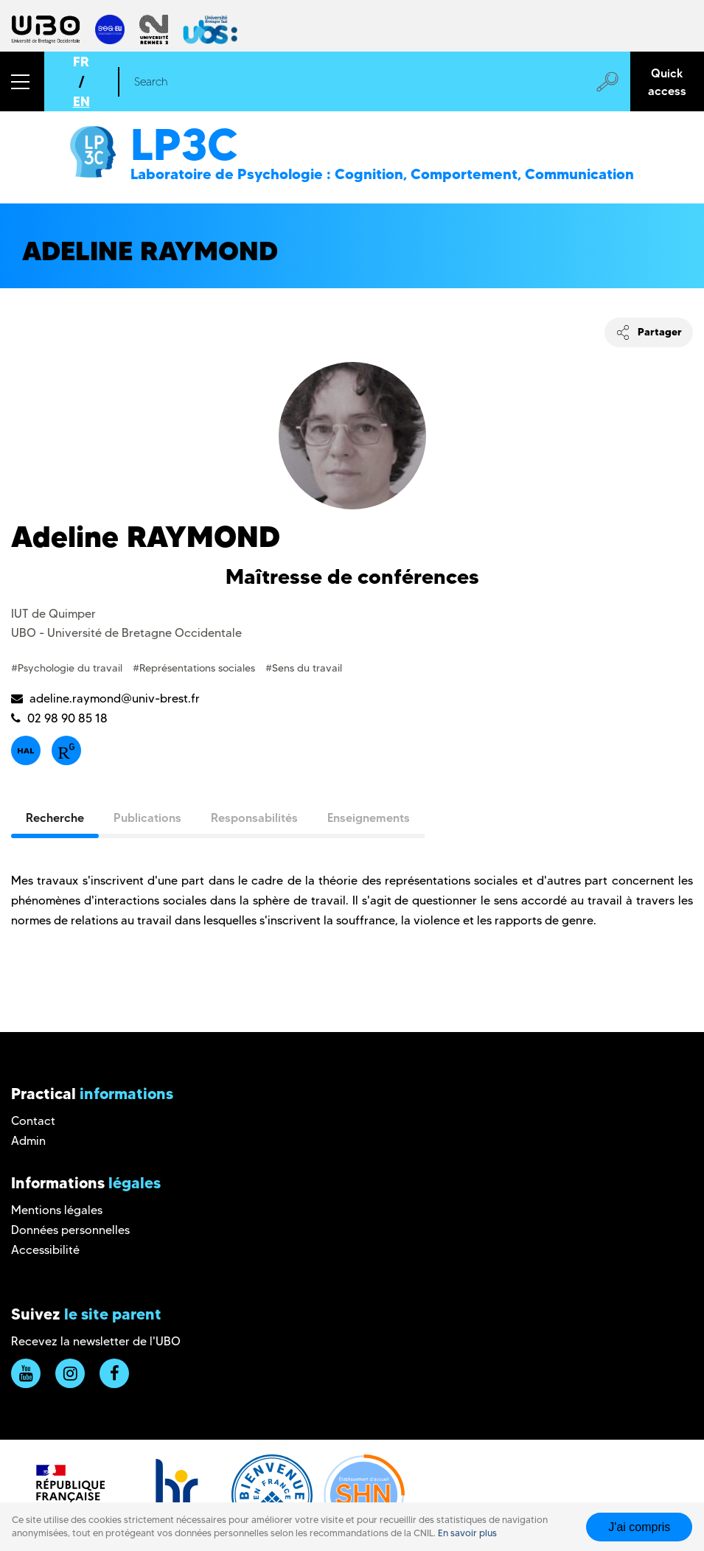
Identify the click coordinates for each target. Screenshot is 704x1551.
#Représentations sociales (195, 668)
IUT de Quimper (53, 614)
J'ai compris (639, 1527)
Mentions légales (56, 1210)
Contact (33, 1121)
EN (81, 101)
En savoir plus (467, 1532)
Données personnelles (70, 1230)
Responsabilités (254, 817)
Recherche (55, 817)
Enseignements (368, 817)
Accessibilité (45, 1250)
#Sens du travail (303, 668)
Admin (28, 1141)
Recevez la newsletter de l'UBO (96, 1341)
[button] (22, 81)
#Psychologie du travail (68, 668)
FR (81, 61)
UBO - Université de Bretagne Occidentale (126, 633)
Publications (147, 817)
